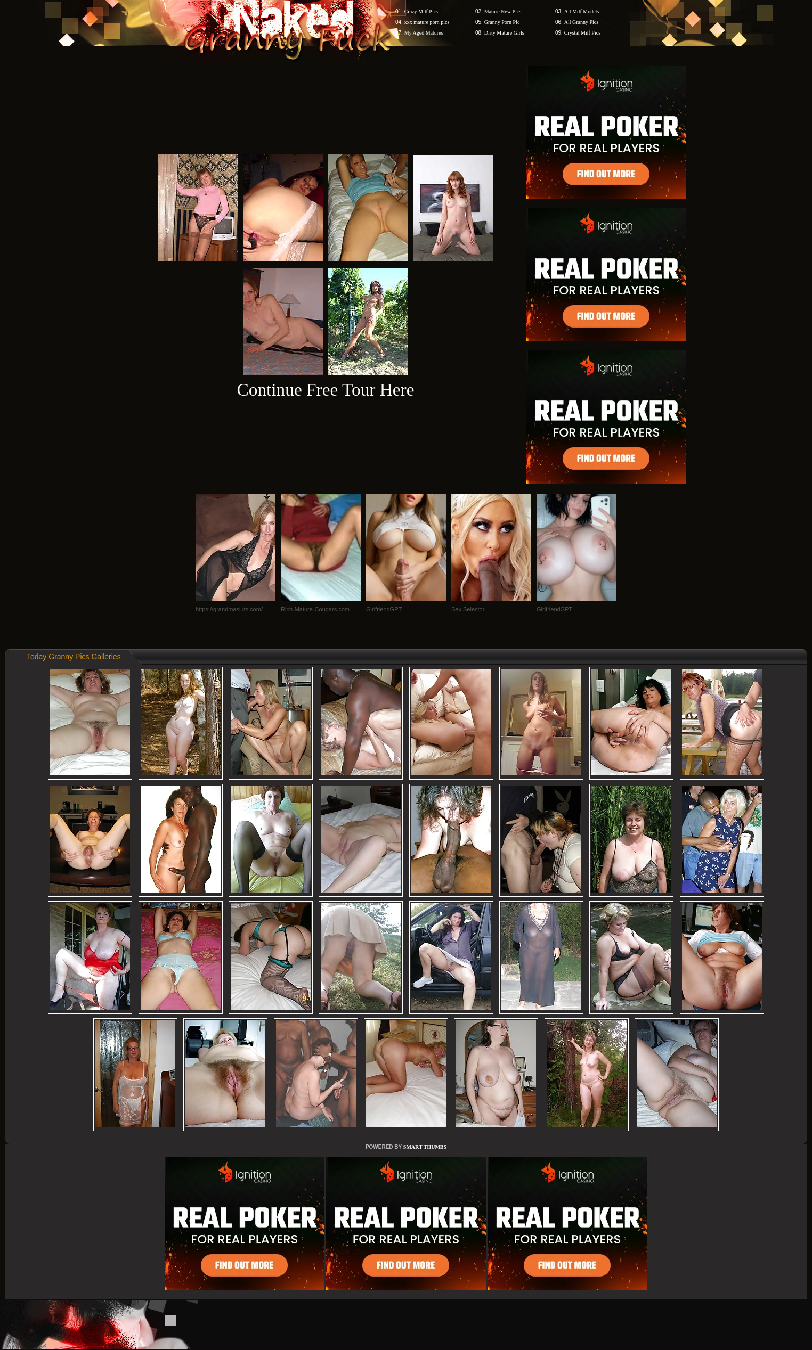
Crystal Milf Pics (582, 33)
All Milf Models (581, 11)
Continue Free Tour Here (325, 389)
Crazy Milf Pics (421, 11)
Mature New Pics (502, 11)
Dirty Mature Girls (504, 33)
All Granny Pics (581, 22)
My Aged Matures (423, 33)
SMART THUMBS (424, 1147)
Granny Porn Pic (502, 22)
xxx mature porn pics (427, 22)
